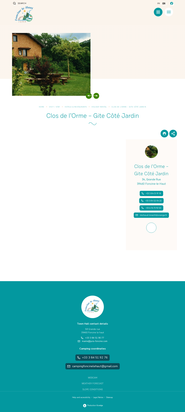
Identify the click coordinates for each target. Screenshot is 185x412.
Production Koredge (92, 405)
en (163, 3)
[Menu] (168, 12)
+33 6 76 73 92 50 (151, 207)
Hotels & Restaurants (76, 107)
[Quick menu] (158, 12)
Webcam (92, 377)
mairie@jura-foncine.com (92, 341)
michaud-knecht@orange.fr (151, 215)
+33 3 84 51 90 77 (92, 337)
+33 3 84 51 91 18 (151, 193)
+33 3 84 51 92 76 (92, 357)
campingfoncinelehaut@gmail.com (92, 366)
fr (158, 3)
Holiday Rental (99, 107)
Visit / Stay (54, 107)
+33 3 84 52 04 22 (151, 200)
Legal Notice (98, 397)
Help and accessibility (81, 397)
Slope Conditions (92, 389)
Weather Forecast (93, 383)
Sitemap (109, 397)
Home (41, 107)
